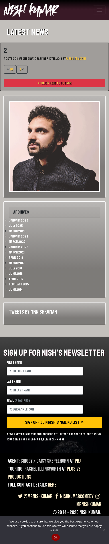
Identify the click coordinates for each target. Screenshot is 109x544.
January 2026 (18, 220)
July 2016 (15, 268)
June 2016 (16, 273)
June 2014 (16, 289)
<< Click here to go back (54, 83)
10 (11, 69)
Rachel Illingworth (42, 469)
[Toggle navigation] (99, 10)
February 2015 (19, 284)
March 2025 (17, 231)
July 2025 (16, 226)
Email (18, 401)
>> (22, 69)
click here (58, 439)
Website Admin (76, 59)
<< (10, 69)
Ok (55, 537)
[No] (103, 530)
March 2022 (17, 242)
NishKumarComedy (73, 496)
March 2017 (17, 263)
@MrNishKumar (34, 496)
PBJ (78, 461)
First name (14, 362)
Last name (14, 381)
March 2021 (17, 252)
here (52, 485)
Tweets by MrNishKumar (33, 311)
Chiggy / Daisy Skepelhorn (45, 461)
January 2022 (18, 247)
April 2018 (16, 257)
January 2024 (18, 236)
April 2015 (16, 279)
